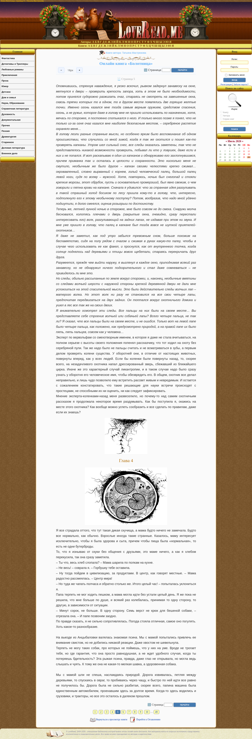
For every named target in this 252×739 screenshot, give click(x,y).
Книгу (224, 112)
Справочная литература (15, 108)
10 (147, 712)
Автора (225, 115)
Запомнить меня (234, 75)
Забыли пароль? (241, 84)
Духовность (8, 114)
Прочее (6, 125)
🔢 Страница (152, 70)
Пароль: (234, 69)
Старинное (8, 142)
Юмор (5, 86)
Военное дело (10, 153)
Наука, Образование (13, 103)
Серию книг (227, 118)
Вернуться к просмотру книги (112, 719)
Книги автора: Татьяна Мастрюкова (126, 52)
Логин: (234, 61)
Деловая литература (13, 148)
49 (156, 712)
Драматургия (9, 136)
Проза (5, 80)
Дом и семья (9, 97)
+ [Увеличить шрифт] (79, 70)
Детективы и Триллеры (15, 64)
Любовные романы (12, 69)
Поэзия (6, 131)
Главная (17, 51)
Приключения (9, 75)
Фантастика (8, 58)
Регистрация (226, 84)
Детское (6, 92)
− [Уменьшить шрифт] (61, 70)
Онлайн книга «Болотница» (126, 63)
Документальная (11, 120)
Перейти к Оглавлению (148, 719)
